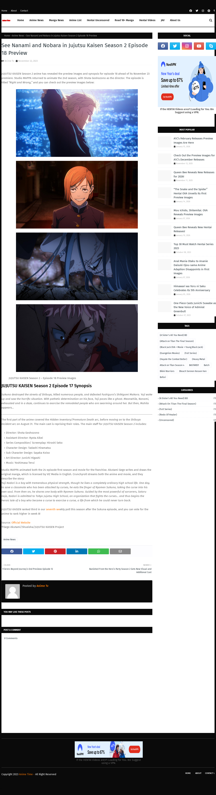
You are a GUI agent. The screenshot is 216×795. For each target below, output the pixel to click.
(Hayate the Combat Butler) (173, 359)
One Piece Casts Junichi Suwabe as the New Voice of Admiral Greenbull (195, 307)
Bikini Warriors (167, 371)
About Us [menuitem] (175, 20)
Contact (24, 10)
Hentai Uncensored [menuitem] (98, 20)
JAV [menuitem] (163, 20)
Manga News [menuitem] (56, 20)
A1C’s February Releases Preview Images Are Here (193, 140)
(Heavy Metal (198, 359)
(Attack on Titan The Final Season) (177, 341)
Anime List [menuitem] (75, 20)
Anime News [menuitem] (36, 20)
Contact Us (210, 773)
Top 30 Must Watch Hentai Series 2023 (193, 246)
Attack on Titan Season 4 (172, 365)
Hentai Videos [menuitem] (147, 20)
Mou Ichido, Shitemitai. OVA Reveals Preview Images (191, 212)
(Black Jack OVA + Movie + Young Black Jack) (181, 347)
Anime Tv (9, 61)
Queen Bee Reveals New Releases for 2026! (194, 174)
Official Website (20, 522)
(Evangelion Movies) (170, 353)
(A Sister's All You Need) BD (173, 335)
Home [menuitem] (20, 20)
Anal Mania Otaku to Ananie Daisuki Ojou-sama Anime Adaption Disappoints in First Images (191, 267)
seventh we (53, 509)
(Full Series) (191, 353)
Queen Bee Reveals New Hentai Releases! (193, 229)
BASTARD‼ (194, 365)
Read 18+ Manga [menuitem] (124, 20)
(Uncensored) (187, 420)
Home (4, 10)
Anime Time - (27, 774)
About (14, 10)
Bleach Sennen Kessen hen (193, 371)
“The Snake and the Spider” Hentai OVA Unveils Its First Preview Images (190, 193)
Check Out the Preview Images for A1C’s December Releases (194, 157)
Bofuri (163, 377)
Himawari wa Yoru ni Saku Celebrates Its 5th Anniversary (192, 288)
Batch (206, 365)
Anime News (18, 35)
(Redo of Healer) (187, 414)
